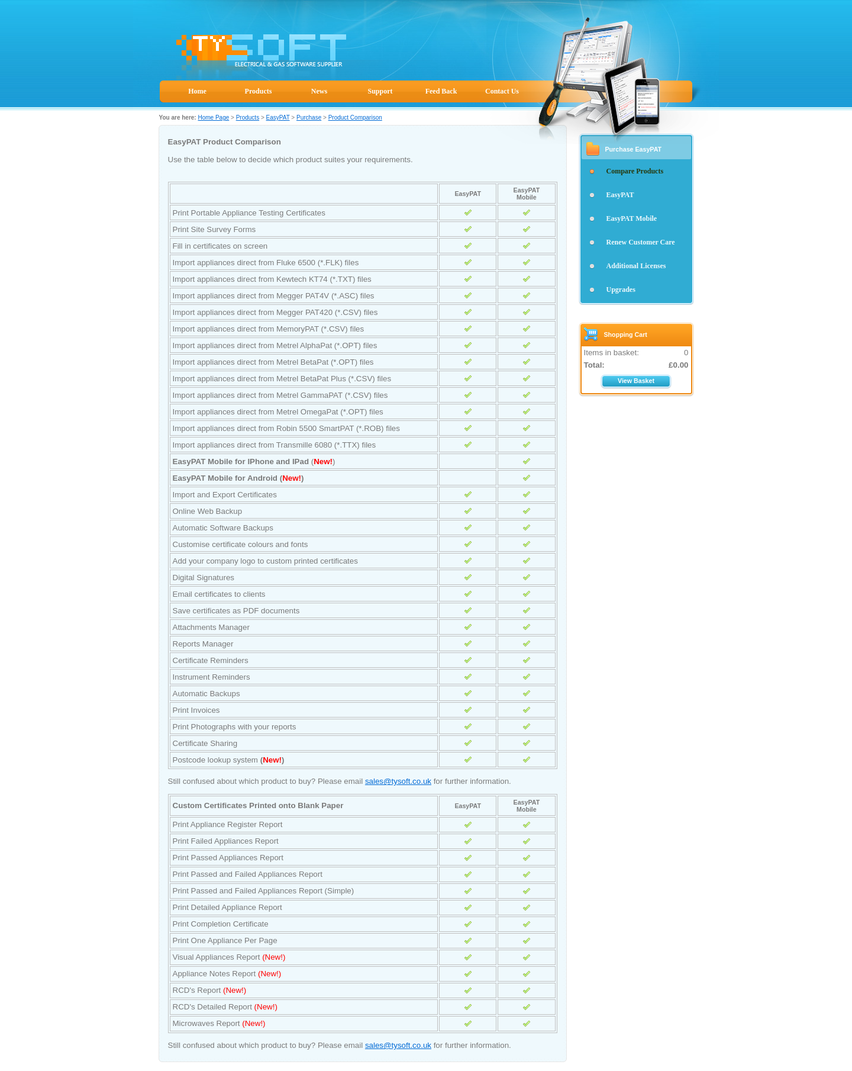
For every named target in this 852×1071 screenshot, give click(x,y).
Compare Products (635, 171)
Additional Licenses (636, 266)
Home (197, 91)
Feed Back (441, 91)
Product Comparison (355, 117)
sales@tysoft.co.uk (398, 781)
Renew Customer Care (640, 242)
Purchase (308, 117)
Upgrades (620, 289)
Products (258, 91)
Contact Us (502, 91)
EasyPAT (278, 117)
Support (379, 91)
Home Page (213, 117)
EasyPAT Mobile (631, 218)
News (319, 91)
